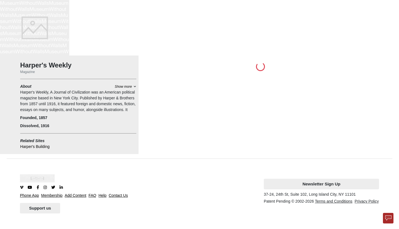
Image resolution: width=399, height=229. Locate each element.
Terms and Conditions (333, 201)
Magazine (27, 72)
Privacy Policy (367, 201)
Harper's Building (35, 146)
